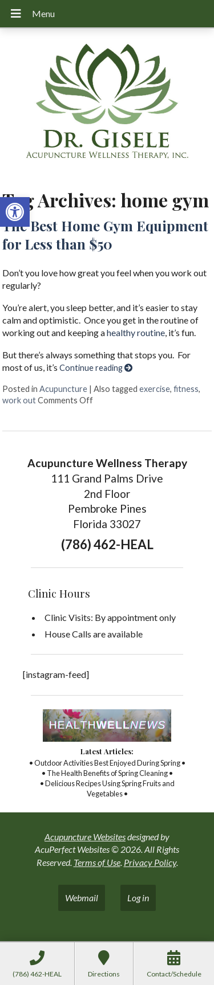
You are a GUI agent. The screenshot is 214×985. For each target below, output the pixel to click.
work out (19, 400)
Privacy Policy (150, 862)
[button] (15, 212)
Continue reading (95, 368)
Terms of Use (97, 862)
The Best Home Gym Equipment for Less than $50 (105, 234)
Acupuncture (63, 389)
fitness (186, 389)
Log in (138, 897)
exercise (154, 389)
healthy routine (136, 332)
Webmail (81, 897)
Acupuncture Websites (85, 836)
